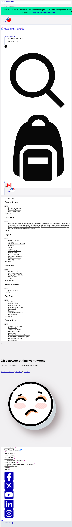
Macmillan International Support (19, 335)
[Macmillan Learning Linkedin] (9, 508)
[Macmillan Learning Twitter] (9, 489)
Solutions (7, 261)
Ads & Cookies (9, 455)
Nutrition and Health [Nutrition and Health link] (48, 227)
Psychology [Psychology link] (18, 228)
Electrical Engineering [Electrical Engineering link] (34, 225)
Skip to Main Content (8, 2)
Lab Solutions (12, 252)
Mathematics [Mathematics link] (24, 227)
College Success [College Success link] (65, 223)
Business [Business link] (49, 223)
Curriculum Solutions (15, 256)
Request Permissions (15, 338)
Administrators (13, 271)
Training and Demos (14, 258)
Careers (11, 311)
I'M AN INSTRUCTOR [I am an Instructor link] (15, 38)
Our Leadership (13, 304)
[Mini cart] (37, 149)
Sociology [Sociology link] (25, 228)
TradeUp (11, 278)
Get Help (18, 372)
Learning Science (14, 305)
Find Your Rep (12, 328)
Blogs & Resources (14, 208)
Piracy (6, 468)
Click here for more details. (44, 12)
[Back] (15, 356)
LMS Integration (13, 254)
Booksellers (12, 333)
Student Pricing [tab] (7, 523)
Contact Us (8, 316)
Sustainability (12, 309)
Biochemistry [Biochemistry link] (36, 223)
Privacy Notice (9, 448)
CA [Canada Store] (8, 185)
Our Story (7, 292)
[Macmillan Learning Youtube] (9, 499)
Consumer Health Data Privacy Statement (18, 464)
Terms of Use (9, 457)
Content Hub (9, 198)
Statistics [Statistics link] (32, 228)
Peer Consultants (14, 211)
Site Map (27, 372)
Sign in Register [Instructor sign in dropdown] (10, 36)
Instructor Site (8, 5)
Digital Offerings (13, 240)
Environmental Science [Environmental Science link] (55, 225)
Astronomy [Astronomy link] (27, 223)
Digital (6, 230)
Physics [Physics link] (10, 228)
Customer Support (10, 466)
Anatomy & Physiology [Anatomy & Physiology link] (15, 223)
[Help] (5, 47)
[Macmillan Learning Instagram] (9, 517)
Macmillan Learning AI (15, 307)
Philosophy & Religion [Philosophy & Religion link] (62, 227)
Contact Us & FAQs (15, 326)
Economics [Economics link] (23, 225)
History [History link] (17, 227)
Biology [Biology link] (43, 223)
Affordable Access (14, 251)
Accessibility (12, 314)
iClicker (10, 249)
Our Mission (12, 302)
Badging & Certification (16, 275)
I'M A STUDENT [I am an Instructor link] (13, 42)
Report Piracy (12, 340)
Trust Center (8, 453)
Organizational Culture (15, 312)
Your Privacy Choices (11, 450)
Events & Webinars (14, 210)
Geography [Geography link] (67, 225)
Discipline (7, 213)
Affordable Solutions (15, 273)
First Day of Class (14, 260)
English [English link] (44, 225)
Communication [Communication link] (13, 225)
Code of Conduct (10, 462)
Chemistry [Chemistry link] (56, 223)
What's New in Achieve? (16, 244)
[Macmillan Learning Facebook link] (9, 480)
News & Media (9, 280)
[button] (37, 114)
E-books (11, 245)
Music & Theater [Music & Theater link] (34, 227)
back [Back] (6, 206)
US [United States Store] (8, 21)
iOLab (10, 247)
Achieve (11, 242)
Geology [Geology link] (11, 227)
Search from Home (7, 372)
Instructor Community (10, 6)
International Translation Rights (18, 337)
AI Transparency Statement (13, 460)
